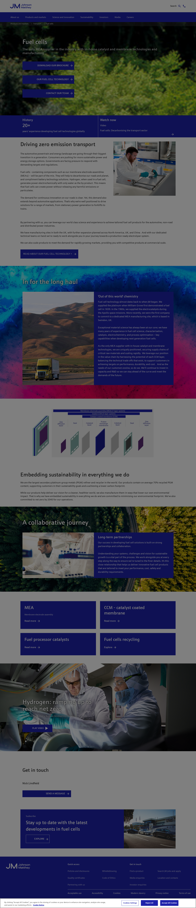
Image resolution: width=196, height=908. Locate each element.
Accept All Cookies (169, 903)
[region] (98, 903)
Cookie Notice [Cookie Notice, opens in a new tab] (38, 905)
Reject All (149, 903)
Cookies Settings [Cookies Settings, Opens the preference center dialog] (130, 903)
